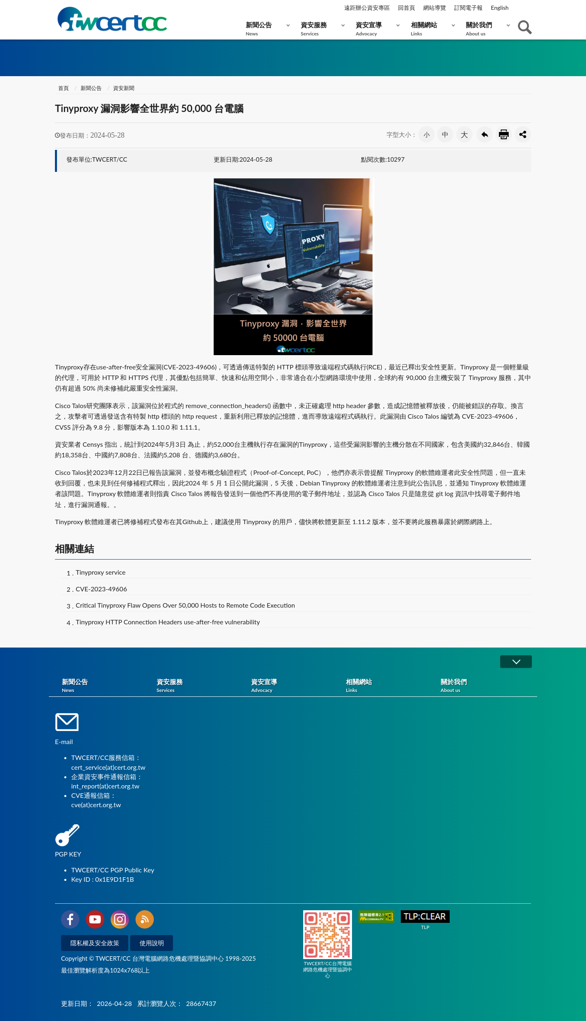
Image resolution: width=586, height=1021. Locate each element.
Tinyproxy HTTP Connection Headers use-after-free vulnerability (168, 622)
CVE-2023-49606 (101, 589)
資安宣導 (376, 29)
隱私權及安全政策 (94, 942)
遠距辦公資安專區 (367, 7)
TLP (425, 920)
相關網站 (431, 29)
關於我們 (486, 29)
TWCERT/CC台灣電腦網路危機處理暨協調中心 (327, 944)
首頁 (63, 88)
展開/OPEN (516, 661)
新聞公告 (266, 29)
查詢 (525, 27)
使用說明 (152, 942)
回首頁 (406, 7)
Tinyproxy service (101, 572)
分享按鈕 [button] (523, 134)
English (500, 7)
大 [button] (464, 134)
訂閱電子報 (468, 7)
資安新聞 (123, 88)
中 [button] (445, 134)
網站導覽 (434, 7)
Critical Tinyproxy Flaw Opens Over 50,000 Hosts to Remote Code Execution (185, 605)
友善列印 (504, 134)
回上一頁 (485, 134)
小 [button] (427, 134)
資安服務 (321, 29)
